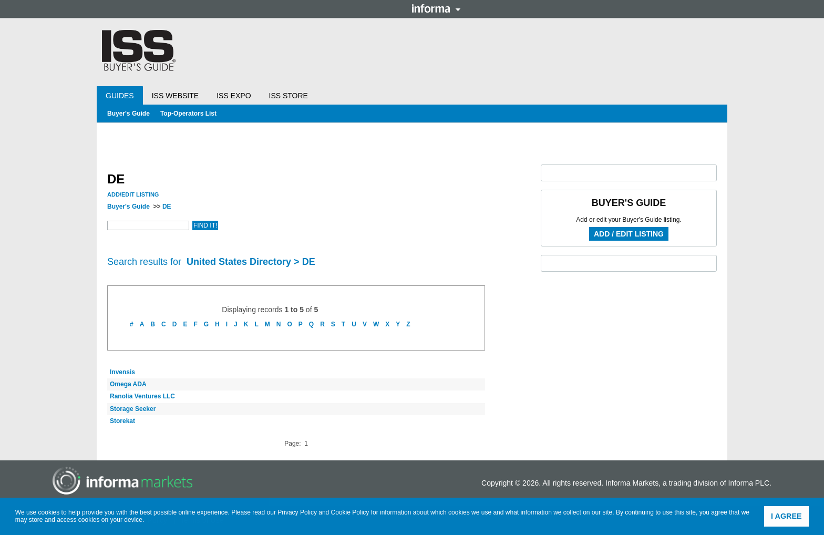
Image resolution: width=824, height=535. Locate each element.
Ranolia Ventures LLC (142, 396)
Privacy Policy (297, 512)
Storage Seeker (133, 409)
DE (166, 206)
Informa (436, 8)
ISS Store (288, 95)
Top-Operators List (188, 113)
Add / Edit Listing (629, 234)
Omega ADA (128, 384)
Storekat (122, 421)
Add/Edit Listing (133, 194)
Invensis (122, 372)
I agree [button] (786, 516)
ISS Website (175, 95)
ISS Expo (234, 95)
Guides (120, 95)
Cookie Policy (350, 512)
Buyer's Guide (128, 113)
